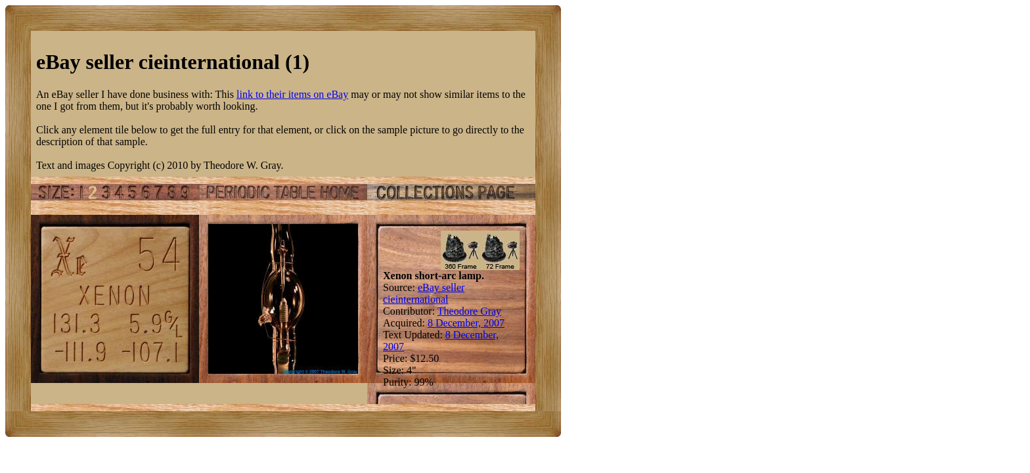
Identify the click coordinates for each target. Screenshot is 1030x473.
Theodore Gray (469, 311)
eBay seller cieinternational (423, 293)
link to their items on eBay (292, 94)
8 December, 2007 (466, 322)
